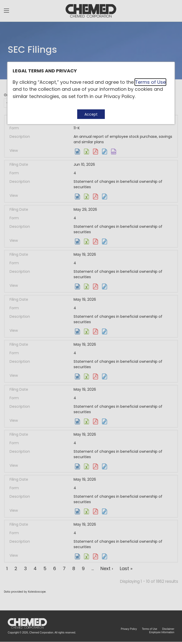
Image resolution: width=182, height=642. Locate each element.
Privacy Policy (119, 96)
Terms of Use (150, 82)
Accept (91, 114)
